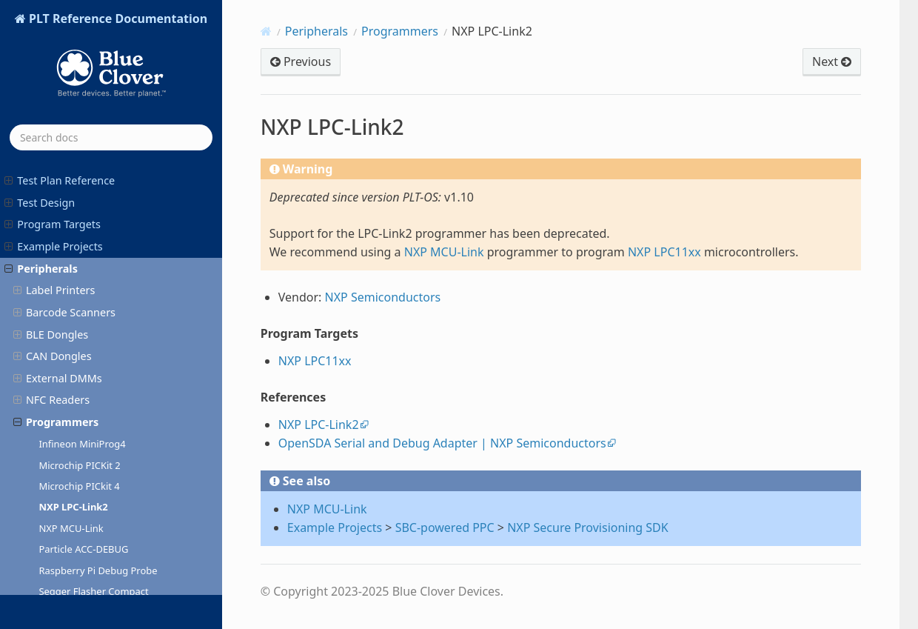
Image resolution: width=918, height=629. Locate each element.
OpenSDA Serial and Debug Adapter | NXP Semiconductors (442, 443)
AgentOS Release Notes (69, 584)
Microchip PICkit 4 (78, 262)
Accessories (40, 474)
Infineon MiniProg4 (81, 220)
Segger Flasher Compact (93, 367)
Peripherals (316, 31)
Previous (300, 61)
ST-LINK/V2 (63, 409)
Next (831, 61)
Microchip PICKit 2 (79, 241)
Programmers (56, 198)
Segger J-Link (67, 389)
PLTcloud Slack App (58, 540)
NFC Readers (51, 176)
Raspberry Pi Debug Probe (97, 346)
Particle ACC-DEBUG (83, 325)
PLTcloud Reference (59, 518)
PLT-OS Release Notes (65, 562)
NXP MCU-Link (70, 304)
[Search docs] (111, 137)
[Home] (266, 31)
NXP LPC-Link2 (72, 283)
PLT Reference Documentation (116, 61)
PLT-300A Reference (60, 496)
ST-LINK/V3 (63, 431)
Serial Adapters (57, 452)
